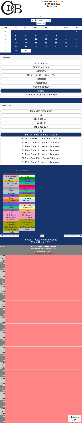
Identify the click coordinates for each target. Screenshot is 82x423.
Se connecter (52, 6)
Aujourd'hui (41, 23)
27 (56, 47)
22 (77, 43)
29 (77, 47)
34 (5, 47)
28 (66, 47)
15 (77, 39)
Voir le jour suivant (73, 236)
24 (26, 47)
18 (36, 43)
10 (26, 39)
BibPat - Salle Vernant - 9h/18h (43, 246)
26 (46, 47)
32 (5, 39)
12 (46, 39)
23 (16, 47)
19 (46, 43)
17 (26, 43)
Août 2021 (41, 20)
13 (56, 39)
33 (5, 43)
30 (5, 31)
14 (66, 39)
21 (66, 43)
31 (5, 35)
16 (16, 43)
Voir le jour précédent (10, 236)
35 (5, 50)
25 (36, 47)
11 (36, 39)
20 (56, 43)
